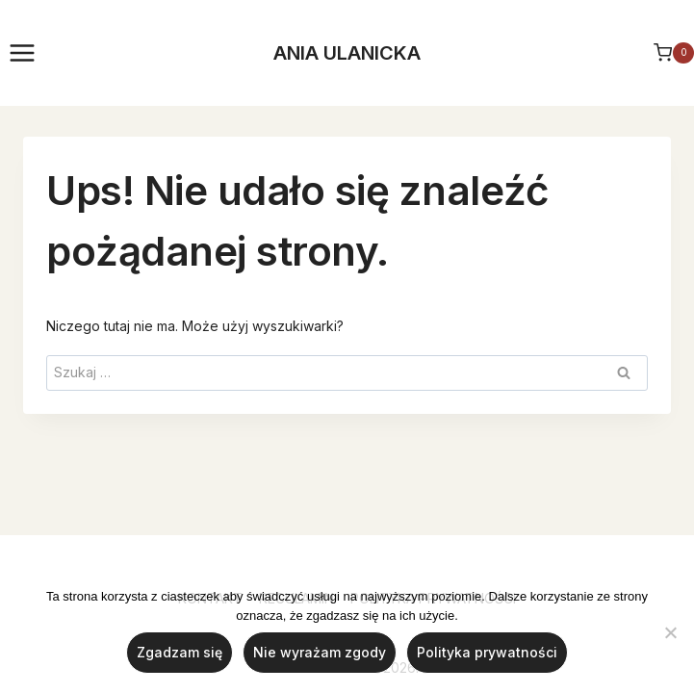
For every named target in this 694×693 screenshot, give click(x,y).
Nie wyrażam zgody (319, 652)
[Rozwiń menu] (22, 52)
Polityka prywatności (487, 652)
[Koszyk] (674, 53)
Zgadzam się (179, 652)
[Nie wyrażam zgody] (670, 632)
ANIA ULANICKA (347, 52)
